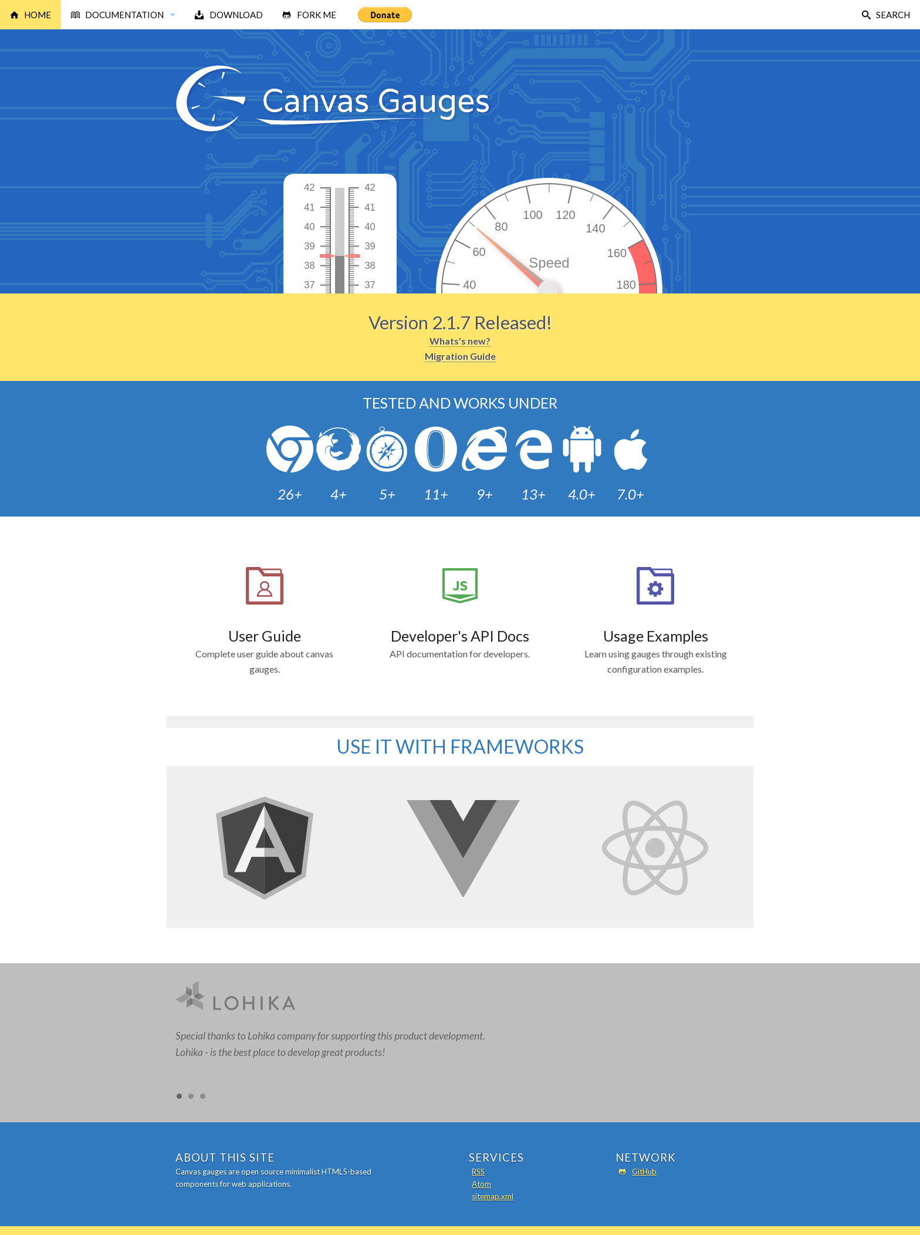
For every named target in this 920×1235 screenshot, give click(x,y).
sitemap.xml (492, 1196)
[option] (460, 1026)
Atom (481, 1184)
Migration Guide (460, 356)
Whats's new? (460, 340)
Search (893, 14)
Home (37, 14)
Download (236, 14)
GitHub (644, 1171)
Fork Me (316, 14)
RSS (478, 1171)
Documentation (124, 14)
